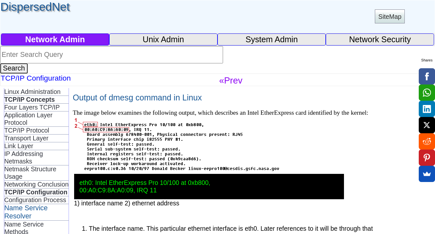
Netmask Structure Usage (30, 172)
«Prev (231, 80)
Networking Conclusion (36, 184)
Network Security (380, 39)
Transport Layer (26, 138)
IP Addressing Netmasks (23, 157)
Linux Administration (32, 91)
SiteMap (390, 16)
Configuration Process (35, 199)
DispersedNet (35, 6)
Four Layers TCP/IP (32, 107)
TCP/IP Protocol (26, 130)
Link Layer (18, 146)
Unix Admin (163, 39)
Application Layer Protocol (28, 118)
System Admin (271, 39)
